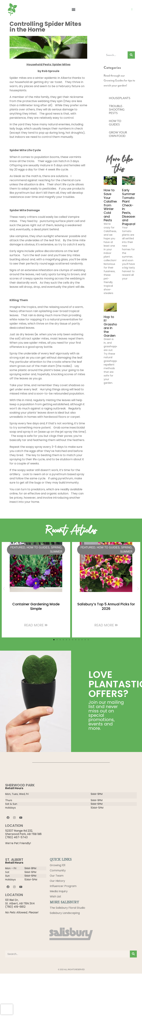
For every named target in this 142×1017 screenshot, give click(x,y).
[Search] (131, 55)
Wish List (55, 896)
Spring (56, 547)
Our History (57, 881)
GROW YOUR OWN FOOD (118, 134)
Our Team (56, 876)
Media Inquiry (59, 891)
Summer (56, 551)
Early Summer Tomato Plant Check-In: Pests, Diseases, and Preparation (131, 207)
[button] (73, 9)
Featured (17, 547)
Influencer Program (63, 886)
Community (58, 870)
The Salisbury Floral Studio (67, 908)
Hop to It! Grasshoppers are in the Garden (115, 326)
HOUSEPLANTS (119, 98)
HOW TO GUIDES (115, 122)
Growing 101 (57, 865)
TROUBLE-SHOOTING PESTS (116, 109)
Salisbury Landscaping (65, 913)
